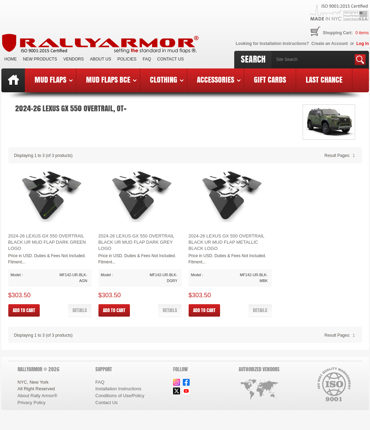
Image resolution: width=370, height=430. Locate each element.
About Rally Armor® (37, 395)
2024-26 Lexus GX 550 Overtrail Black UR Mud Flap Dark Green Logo (47, 242)
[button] (80, 310)
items (362, 32)
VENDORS (73, 59)
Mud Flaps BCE (111, 79)
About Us (100, 59)
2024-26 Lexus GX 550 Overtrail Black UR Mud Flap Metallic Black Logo (227, 242)
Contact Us (170, 59)
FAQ (147, 59)
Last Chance (324, 79)
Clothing (166, 79)
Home (10, 59)
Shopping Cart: (338, 32)
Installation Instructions (118, 388)
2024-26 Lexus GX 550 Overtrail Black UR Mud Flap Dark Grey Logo (136, 242)
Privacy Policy (32, 402)
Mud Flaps (54, 79)
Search (253, 59)
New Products (40, 59)
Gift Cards (270, 79)
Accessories (218, 79)
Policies (126, 59)
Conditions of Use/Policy (119, 395)
